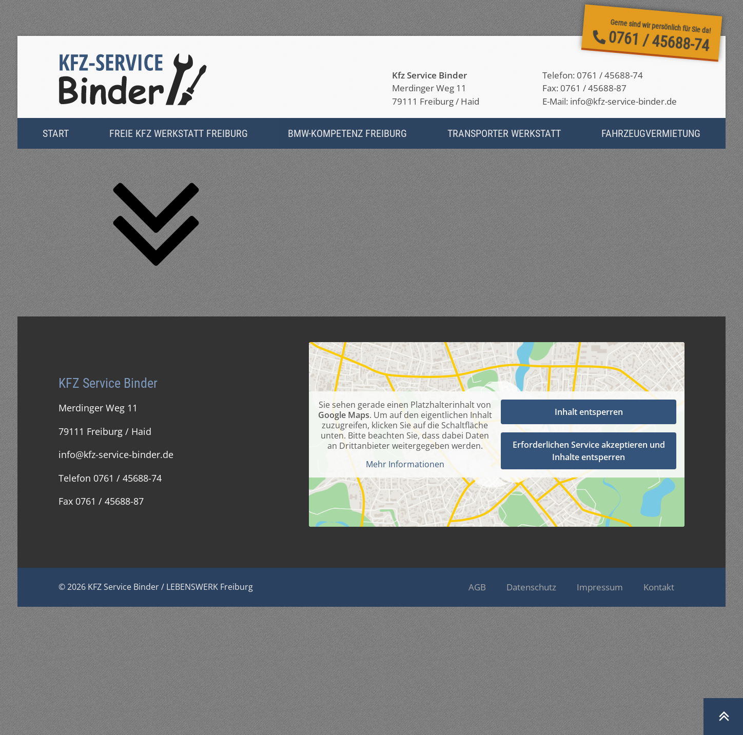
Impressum (600, 587)
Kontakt (658, 587)
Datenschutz (531, 587)
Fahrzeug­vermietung (650, 133)
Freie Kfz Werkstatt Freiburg (178, 133)
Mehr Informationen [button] (405, 464)
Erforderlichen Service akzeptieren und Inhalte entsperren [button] (589, 451)
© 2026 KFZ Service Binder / (112, 586)
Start (56, 133)
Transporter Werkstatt (504, 133)
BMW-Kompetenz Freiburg (347, 133)
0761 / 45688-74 (610, 75)
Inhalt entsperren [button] (589, 412)
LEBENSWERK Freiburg (209, 586)
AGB (477, 587)
